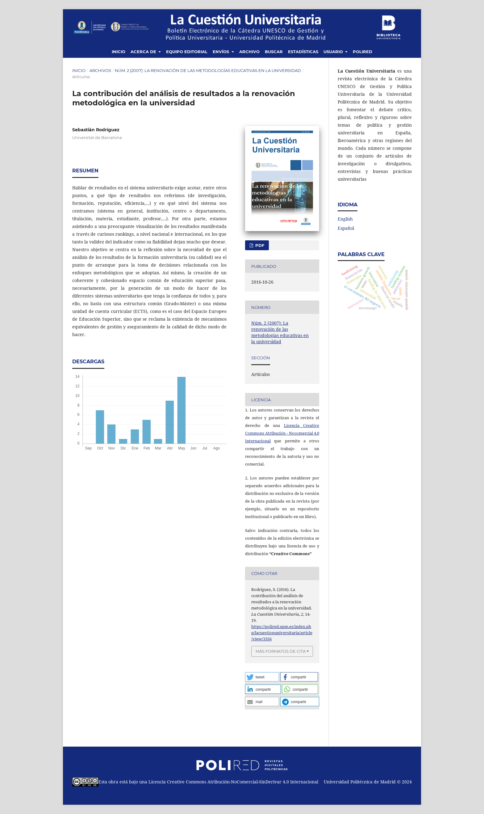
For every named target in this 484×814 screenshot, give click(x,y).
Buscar (274, 51)
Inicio (118, 51)
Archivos (100, 70)
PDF (259, 245)
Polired (362, 51)
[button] (262, 676)
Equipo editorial (186, 51)
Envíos (221, 51)
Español (346, 228)
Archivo (249, 51)
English (345, 219)
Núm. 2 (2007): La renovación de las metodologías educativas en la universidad (208, 70)
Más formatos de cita (281, 651)
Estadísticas (303, 51)
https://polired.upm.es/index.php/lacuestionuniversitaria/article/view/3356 (281, 633)
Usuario (333, 51)
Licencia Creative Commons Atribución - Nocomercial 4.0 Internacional (282, 433)
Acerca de (144, 51)
